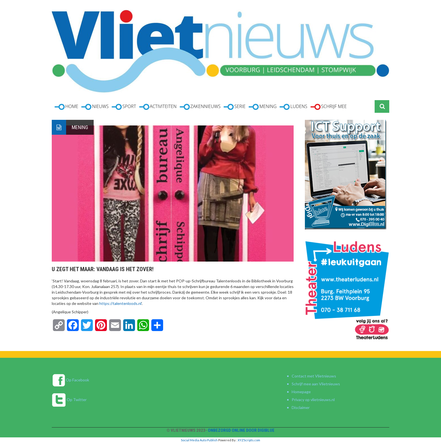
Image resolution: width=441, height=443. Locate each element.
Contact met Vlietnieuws (314, 376)
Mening (80, 127)
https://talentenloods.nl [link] (120, 303)
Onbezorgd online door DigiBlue (241, 430)
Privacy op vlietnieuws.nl (313, 399)
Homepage (301, 391)
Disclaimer (301, 407)
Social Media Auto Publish (199, 440)
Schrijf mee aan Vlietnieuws (316, 383)
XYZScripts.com (249, 440)
